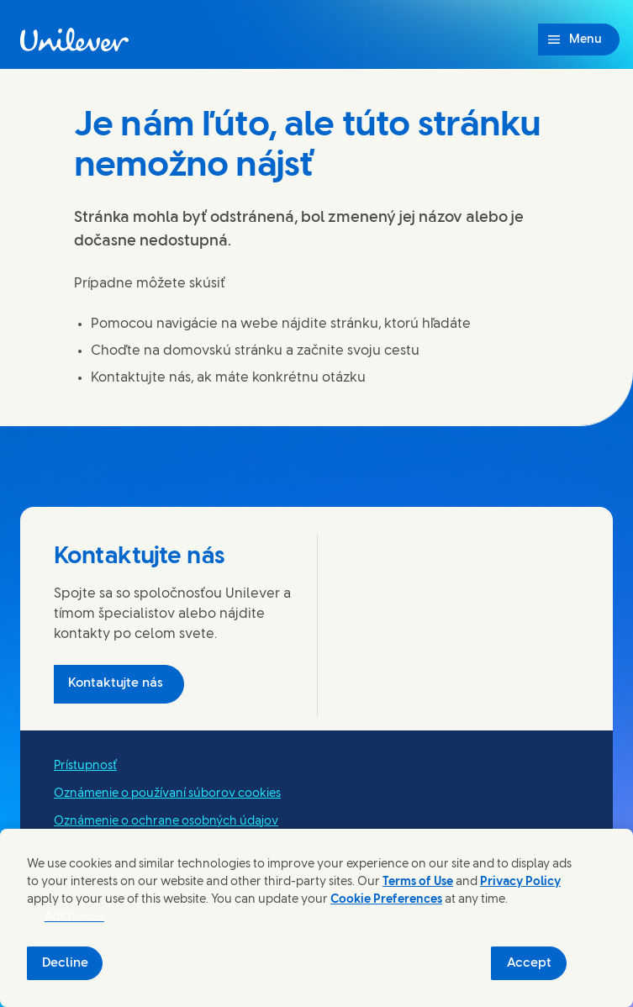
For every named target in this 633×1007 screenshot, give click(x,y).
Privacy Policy (520, 882)
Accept (529, 963)
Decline (65, 963)
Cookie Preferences (386, 900)
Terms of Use (417, 882)
